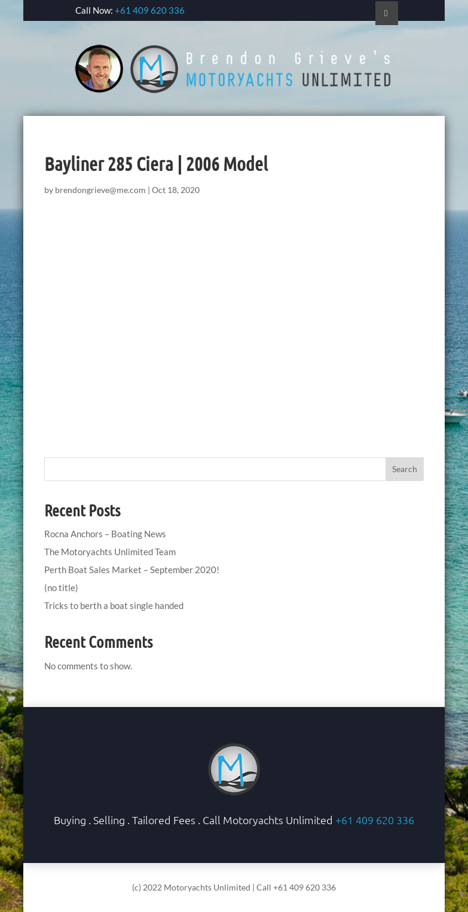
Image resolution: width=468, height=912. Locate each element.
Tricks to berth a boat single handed (113, 605)
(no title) (61, 587)
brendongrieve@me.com (100, 190)
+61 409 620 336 (150, 10)
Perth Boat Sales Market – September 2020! (131, 569)
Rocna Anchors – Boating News (105, 533)
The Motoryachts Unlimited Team (110, 551)
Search (404, 469)
